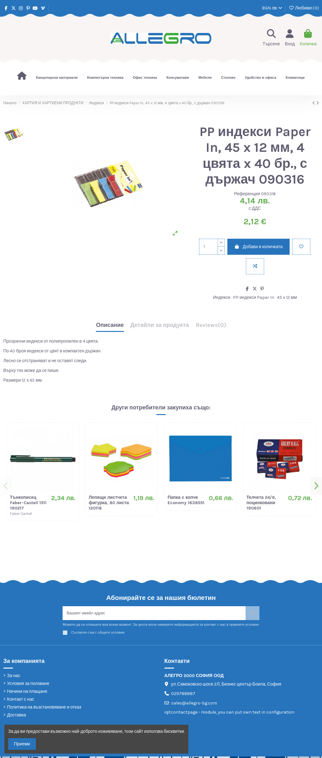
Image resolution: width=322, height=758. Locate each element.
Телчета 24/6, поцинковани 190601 (261, 503)
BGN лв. (272, 8)
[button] (6, 486)
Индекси (221, 297)
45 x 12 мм (287, 297)
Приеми (22, 744)
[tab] (211, 326)
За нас (13, 677)
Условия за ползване (28, 685)
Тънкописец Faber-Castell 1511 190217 (28, 503)
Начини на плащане (27, 693)
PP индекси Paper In (254, 297)
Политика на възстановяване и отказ (44, 708)
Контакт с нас (20, 701)
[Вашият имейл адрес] (154, 614)
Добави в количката (258, 246)
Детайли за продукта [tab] (159, 325)
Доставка (16, 717)
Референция (247, 194)
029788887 (183, 695)
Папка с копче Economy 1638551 (186, 500)
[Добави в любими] (301, 247)
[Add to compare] (255, 266)
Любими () (304, 8)
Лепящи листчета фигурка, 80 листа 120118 (109, 503)
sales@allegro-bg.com (194, 704)
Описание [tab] (110, 325)
